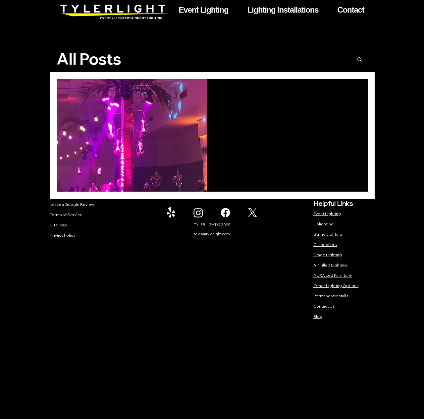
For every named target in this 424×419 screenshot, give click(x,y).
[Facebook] (225, 213)
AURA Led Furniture (332, 275)
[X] (252, 213)
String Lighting (327, 234)
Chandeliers (325, 244)
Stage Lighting (327, 254)
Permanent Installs (331, 295)
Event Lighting (327, 213)
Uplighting (323, 223)
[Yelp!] (171, 213)
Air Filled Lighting (330, 265)
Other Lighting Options (335, 285)
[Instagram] (198, 213)
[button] (203, 10)
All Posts (89, 59)
